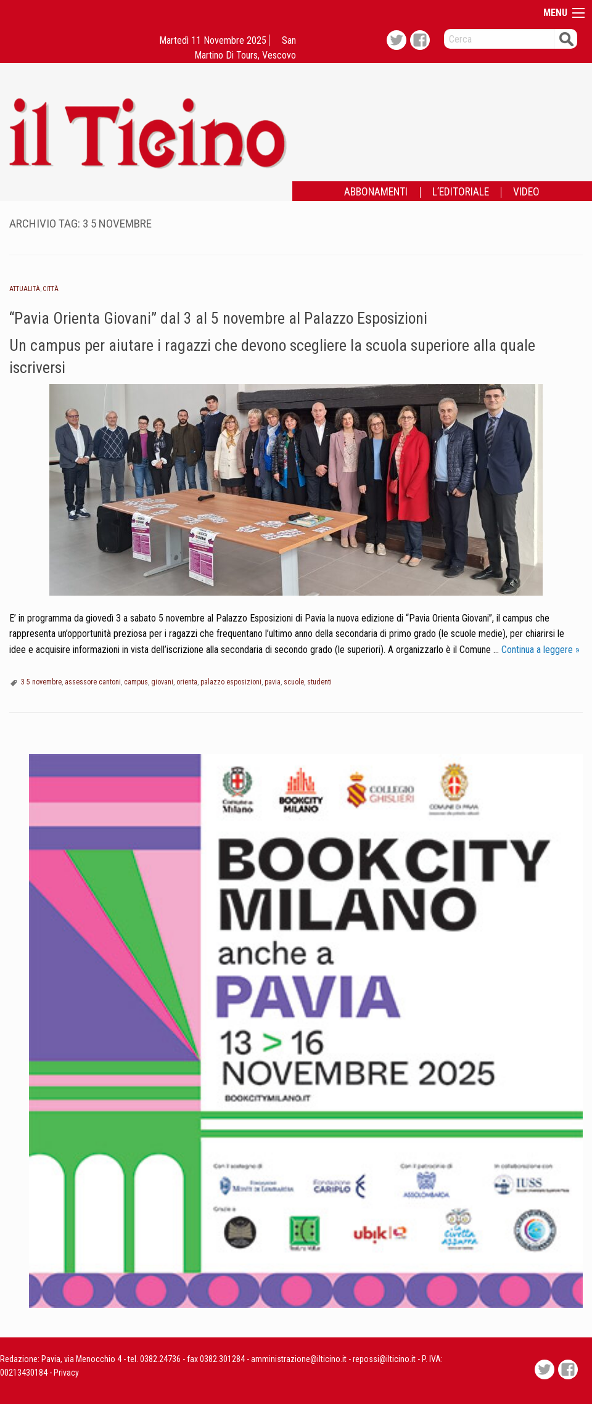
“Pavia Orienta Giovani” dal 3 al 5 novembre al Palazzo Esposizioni (218, 318)
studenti (319, 682)
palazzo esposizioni (230, 682)
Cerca (566, 38)
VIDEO (526, 192)
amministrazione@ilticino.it (299, 1359)
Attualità (24, 289)
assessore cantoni (93, 682)
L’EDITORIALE (460, 192)
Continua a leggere (540, 649)
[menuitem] (376, 192)
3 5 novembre (41, 682)
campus (136, 682)
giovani (162, 682)
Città (51, 289)
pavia (273, 682)
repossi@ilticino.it (384, 1359)
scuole (294, 682)
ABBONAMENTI (376, 192)
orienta (186, 682)
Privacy (66, 1372)
